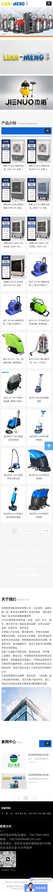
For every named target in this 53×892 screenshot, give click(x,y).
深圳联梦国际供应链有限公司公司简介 (39, 775)
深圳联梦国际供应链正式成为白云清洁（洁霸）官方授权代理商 (39, 755)
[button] (49, 3)
